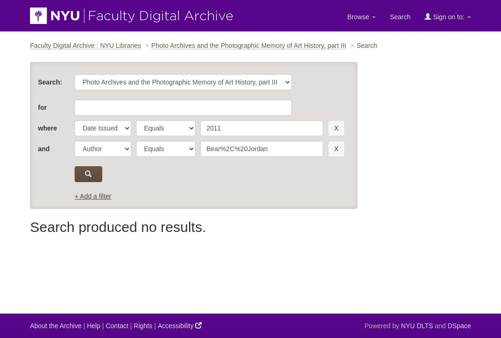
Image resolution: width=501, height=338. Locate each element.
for (42, 107)
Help (93, 326)
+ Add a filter (93, 196)
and (44, 149)
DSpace (459, 326)
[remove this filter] (336, 128)
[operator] (166, 128)
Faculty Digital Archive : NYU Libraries (85, 45)
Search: (50, 82)
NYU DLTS (417, 326)
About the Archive (56, 326)
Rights (143, 326)
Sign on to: (448, 17)
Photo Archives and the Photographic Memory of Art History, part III (249, 45)
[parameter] (103, 128)
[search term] (261, 128)
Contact (117, 326)
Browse (361, 17)
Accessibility (180, 326)
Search (400, 17)
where (47, 128)
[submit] (88, 174)
